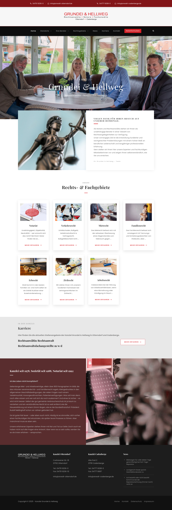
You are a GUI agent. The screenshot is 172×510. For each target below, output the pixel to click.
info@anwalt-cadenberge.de (129, 3)
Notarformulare (133, 31)
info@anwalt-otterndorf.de (61, 3)
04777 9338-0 (105, 3)
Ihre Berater (61, 31)
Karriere (105, 31)
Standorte (44, 31)
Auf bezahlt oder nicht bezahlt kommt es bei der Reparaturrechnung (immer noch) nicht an (139, 481)
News (95, 31)
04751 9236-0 (38, 3)
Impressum (149, 501)
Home (33, 31)
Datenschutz (136, 501)
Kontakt (116, 31)
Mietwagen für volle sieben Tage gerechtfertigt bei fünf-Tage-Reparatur (138, 462)
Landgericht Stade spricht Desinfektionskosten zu (136, 471)
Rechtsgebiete (79, 31)
